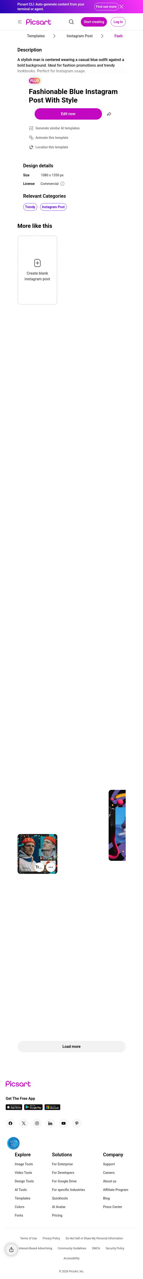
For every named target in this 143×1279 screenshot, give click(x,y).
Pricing (57, 1215)
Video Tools (23, 1173)
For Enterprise (62, 1164)
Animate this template (52, 138)
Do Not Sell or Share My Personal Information (94, 1238)
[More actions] (50, 867)
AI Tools (21, 1190)
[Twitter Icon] (23, 1123)
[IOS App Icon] (14, 1108)
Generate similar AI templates (58, 128)
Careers (109, 1173)
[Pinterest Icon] (77, 1123)
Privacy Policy (51, 1238)
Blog (106, 1198)
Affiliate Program (115, 1190)
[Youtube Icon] (63, 1123)
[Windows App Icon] (52, 1108)
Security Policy (115, 1248)
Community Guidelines (72, 1248)
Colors (19, 1207)
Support (109, 1164)
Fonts (19, 1215)
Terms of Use (28, 1238)
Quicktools (60, 1198)
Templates (22, 1198)
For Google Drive (64, 1181)
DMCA (96, 1248)
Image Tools (24, 1164)
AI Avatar (58, 1207)
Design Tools (24, 1181)
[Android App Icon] (33, 1108)
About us (109, 1181)
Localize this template (52, 147)
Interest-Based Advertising (35, 1248)
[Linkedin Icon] (50, 1123)
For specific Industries (68, 1190)
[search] (71, 22)
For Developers (63, 1173)
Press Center (112, 1207)
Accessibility (71, 1258)
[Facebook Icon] (10, 1123)
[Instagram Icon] (37, 1123)
